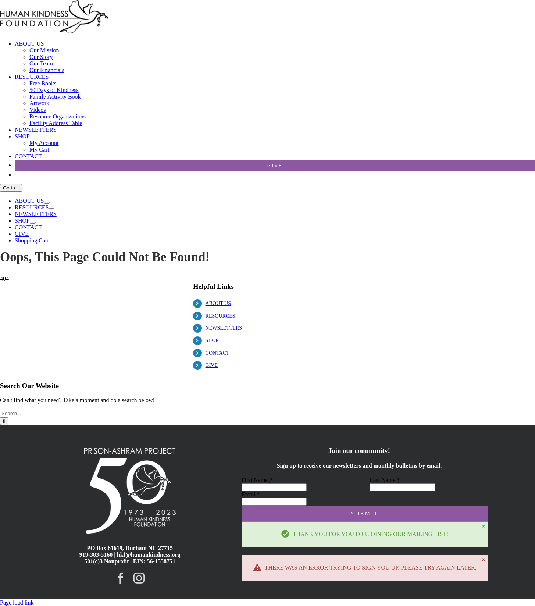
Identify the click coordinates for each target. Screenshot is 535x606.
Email (251, 494)
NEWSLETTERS (224, 328)
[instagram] (139, 578)
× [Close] (483, 526)
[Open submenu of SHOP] (33, 223)
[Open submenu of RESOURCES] (51, 209)
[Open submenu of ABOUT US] (47, 203)
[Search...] (32, 413)
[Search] (4, 421)
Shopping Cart (32, 240)
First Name (257, 480)
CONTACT (217, 353)
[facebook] (120, 578)
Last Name (385, 480)
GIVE (212, 365)
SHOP (212, 340)
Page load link (17, 602)
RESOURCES (220, 316)
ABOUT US (218, 303)
